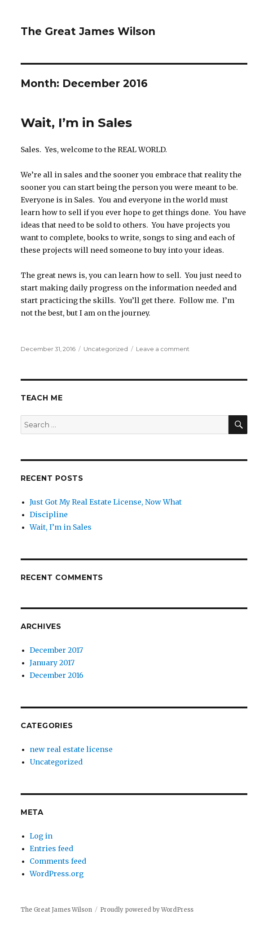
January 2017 (52, 662)
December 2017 (56, 650)
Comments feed (58, 861)
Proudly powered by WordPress (146, 910)
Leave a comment (162, 348)
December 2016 (56, 675)
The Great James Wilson (88, 31)
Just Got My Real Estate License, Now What (106, 501)
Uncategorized (105, 348)
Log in (41, 835)
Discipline (49, 514)
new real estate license (71, 749)
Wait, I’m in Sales (76, 122)
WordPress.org (56, 873)
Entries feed (51, 848)
